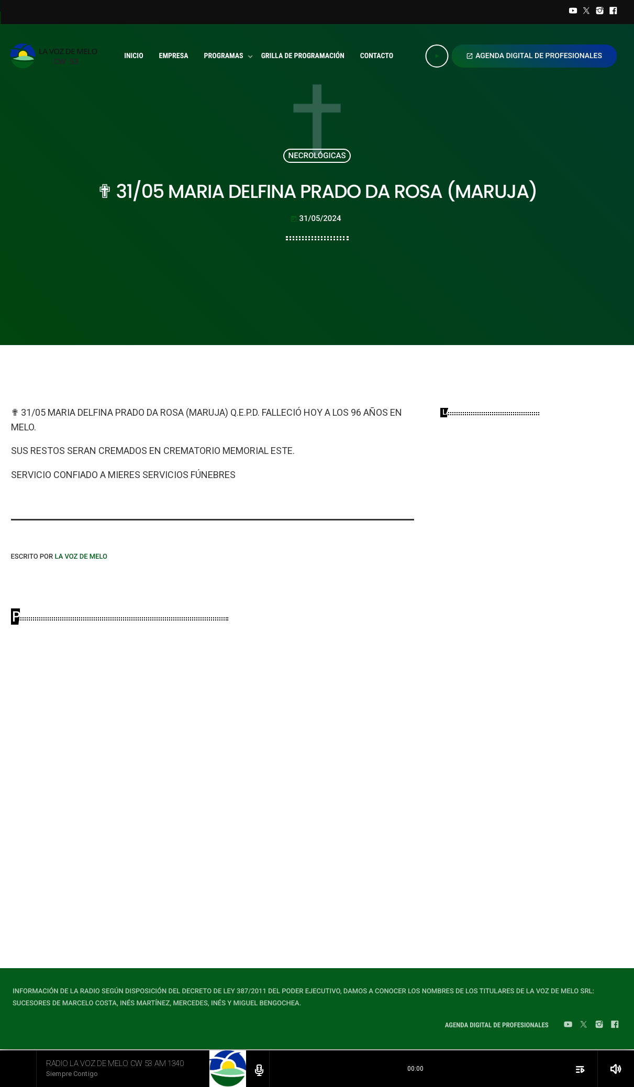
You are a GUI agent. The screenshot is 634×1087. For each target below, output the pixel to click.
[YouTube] (573, 12)
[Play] (436, 56)
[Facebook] (613, 12)
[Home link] (56, 56)
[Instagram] (600, 12)
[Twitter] (586, 12)
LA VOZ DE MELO (80, 557)
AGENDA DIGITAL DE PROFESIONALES (534, 56)
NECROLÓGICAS (317, 155)
